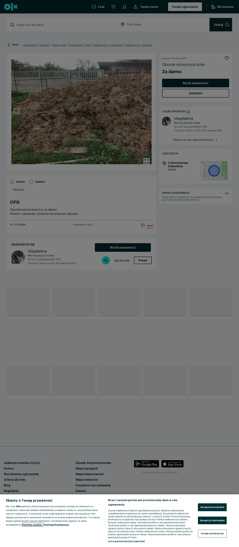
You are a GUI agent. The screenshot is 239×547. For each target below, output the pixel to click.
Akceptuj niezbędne (212, 520)
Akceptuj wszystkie (212, 507)
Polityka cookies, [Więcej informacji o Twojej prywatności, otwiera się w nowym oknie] (32, 524)
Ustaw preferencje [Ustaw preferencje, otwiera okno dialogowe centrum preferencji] (212, 533)
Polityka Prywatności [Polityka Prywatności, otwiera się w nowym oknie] (56, 524)
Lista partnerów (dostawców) (126, 541)
